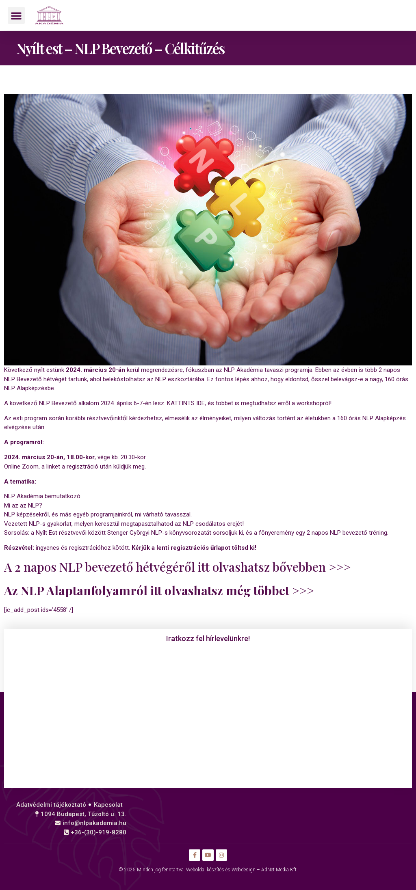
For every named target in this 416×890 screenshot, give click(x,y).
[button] (16, 15)
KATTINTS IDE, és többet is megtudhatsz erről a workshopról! (249, 403)
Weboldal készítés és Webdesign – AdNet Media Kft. (242, 870)
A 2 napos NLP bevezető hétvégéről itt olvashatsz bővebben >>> (177, 567)
